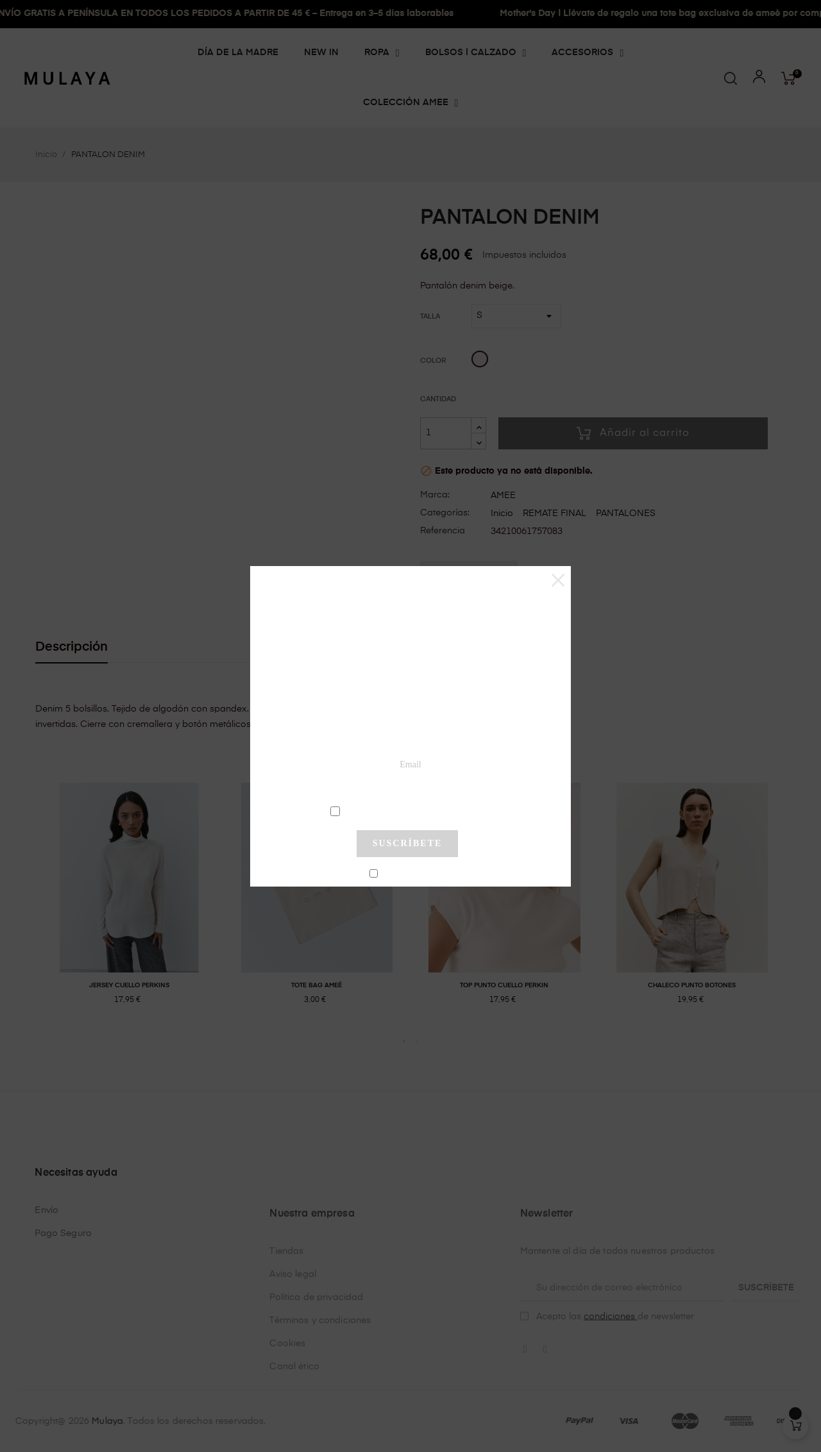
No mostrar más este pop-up (412, 874)
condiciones (409, 810)
